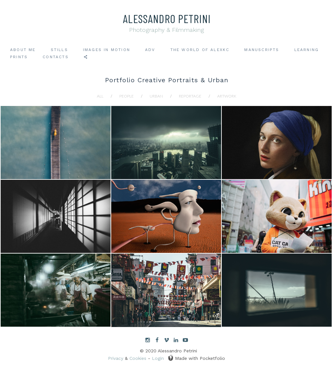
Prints (19, 57)
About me (23, 50)
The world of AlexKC (200, 50)
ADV (150, 50)
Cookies (137, 358)
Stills (59, 50)
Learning (306, 50)
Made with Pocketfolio (196, 358)
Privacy (115, 358)
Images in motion (106, 50)
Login (158, 358)
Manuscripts (261, 50)
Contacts (56, 57)
